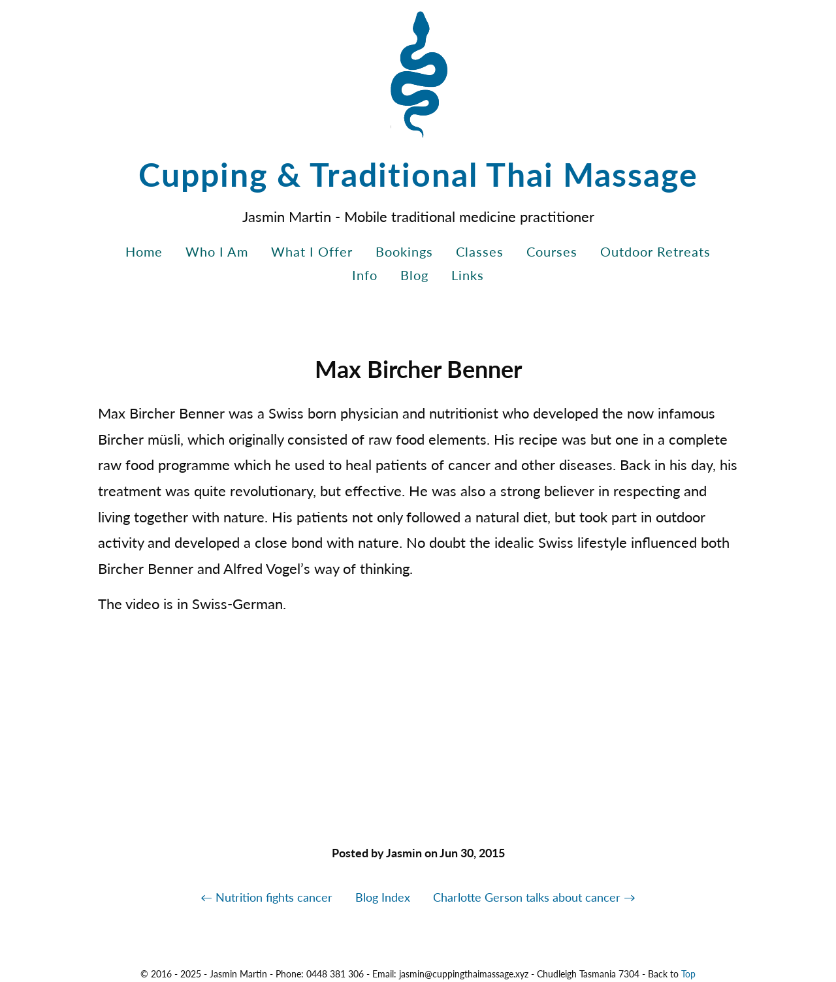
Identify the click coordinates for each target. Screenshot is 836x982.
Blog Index (382, 897)
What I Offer (312, 251)
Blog (414, 275)
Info (365, 275)
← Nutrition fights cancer (266, 897)
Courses (551, 251)
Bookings (404, 251)
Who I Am (216, 251)
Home (144, 251)
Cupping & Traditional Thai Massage (418, 174)
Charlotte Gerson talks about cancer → (534, 897)
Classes (480, 251)
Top (688, 973)
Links (467, 275)
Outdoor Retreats (655, 251)
